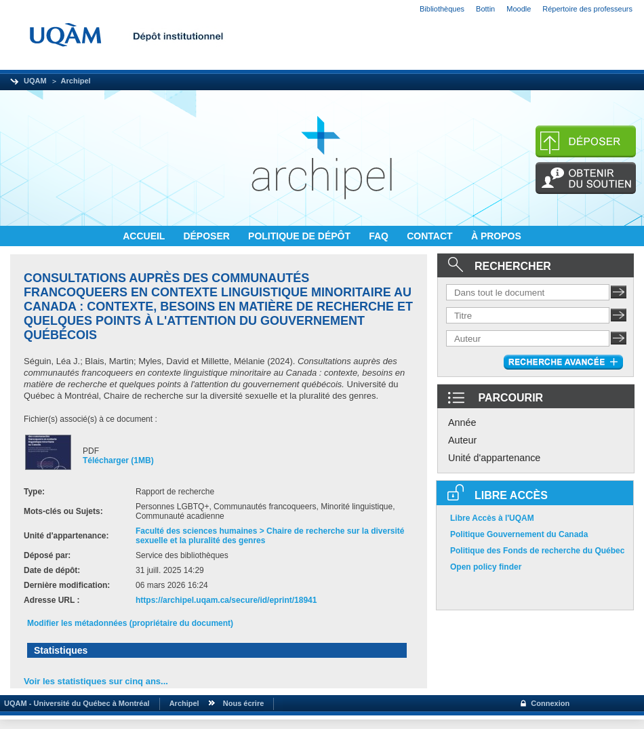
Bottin (485, 9)
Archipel (76, 81)
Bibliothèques (442, 9)
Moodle (518, 9)
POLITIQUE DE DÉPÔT (300, 236)
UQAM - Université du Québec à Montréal (75, 703)
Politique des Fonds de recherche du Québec (537, 550)
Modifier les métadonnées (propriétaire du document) (130, 623)
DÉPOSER (207, 236)
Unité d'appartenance (494, 457)
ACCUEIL (145, 236)
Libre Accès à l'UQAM (492, 518)
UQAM (35, 81)
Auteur (462, 440)
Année (462, 422)
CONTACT (431, 236)
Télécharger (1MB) (118, 460)
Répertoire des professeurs (587, 9)
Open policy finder (485, 567)
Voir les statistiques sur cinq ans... (96, 681)
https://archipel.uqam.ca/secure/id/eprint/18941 (226, 600)
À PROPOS (496, 236)
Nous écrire (243, 703)
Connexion (550, 703)
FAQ (380, 236)
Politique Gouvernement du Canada (519, 534)
